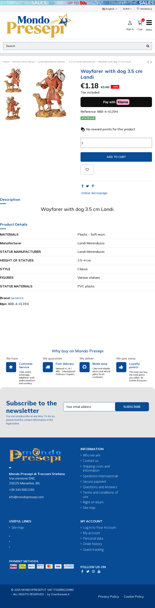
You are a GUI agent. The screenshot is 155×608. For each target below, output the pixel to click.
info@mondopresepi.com (26, 497)
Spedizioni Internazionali (100, 476)
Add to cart (116, 156)
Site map (89, 508)
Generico (17, 298)
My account (91, 533)
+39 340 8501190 (21, 490)
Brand (5, 298)
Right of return (93, 502)
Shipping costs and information (96, 468)
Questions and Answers (100, 487)
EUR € (127, 8)
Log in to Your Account (99, 527)
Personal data (93, 538)
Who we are (91, 455)
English (110, 8)
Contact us (90, 461)
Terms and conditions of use (100, 494)
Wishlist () (144, 8)
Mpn (3, 304)
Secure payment (94, 481)
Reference (88, 111)
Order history (92, 544)
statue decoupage (94, 193)
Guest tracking (93, 549)
